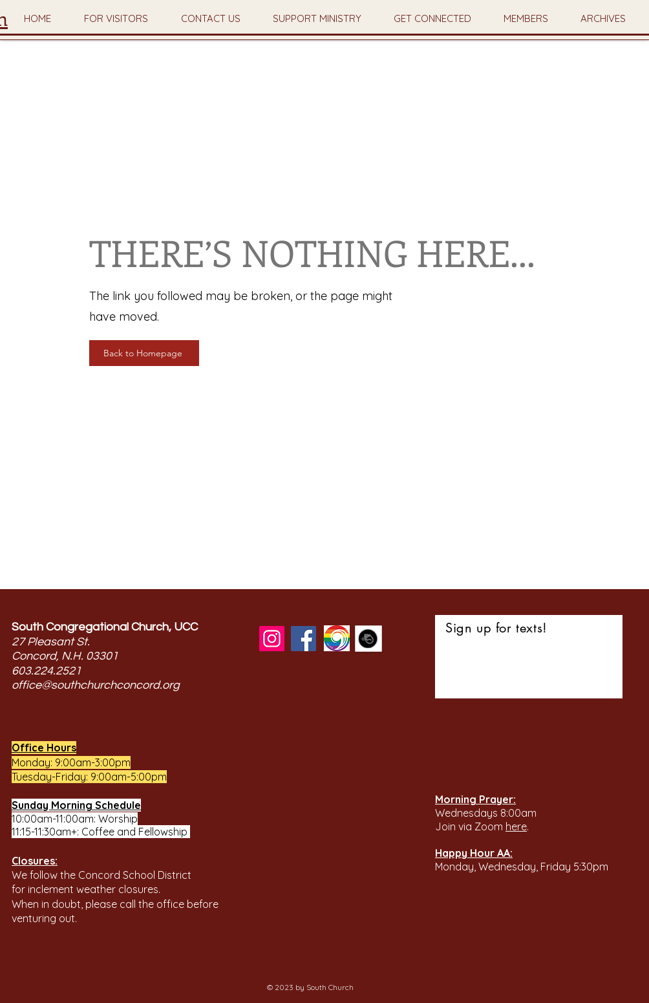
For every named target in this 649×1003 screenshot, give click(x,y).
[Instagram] (271, 638)
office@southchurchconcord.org (96, 685)
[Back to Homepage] (144, 353)
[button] (115, 18)
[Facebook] (303, 638)
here (516, 826)
